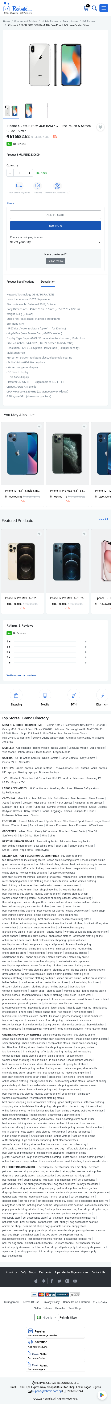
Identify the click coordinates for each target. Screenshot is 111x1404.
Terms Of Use (31, 1302)
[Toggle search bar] (94, 8)
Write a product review (21, 675)
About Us (11, 1272)
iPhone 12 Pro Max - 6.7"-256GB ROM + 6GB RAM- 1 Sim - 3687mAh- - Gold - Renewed (22, 598)
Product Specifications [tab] (20, 281)
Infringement (12, 1302)
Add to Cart (55, 215)
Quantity (12, 165)
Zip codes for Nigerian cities (71, 1272)
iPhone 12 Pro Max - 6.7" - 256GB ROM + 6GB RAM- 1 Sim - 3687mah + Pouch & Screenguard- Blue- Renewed (67, 598)
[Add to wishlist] (39, 533)
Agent (55, 1366)
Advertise (55, 1344)
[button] (103, 8)
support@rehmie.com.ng (47, 1391)
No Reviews (19, 143)
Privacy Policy (51, 1302)
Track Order (100, 1302)
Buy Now (55, 226)
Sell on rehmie (55, 261)
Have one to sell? (55, 254)
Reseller (60, 1308)
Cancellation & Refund (76, 1302)
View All (103, 519)
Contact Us (98, 1272)
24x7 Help (75, 1308)
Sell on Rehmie (43, 1308)
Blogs (32, 1272)
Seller (55, 1355)
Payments (45, 1272)
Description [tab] (48, 281)
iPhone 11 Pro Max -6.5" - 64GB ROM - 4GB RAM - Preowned (67, 490)
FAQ (23, 1272)
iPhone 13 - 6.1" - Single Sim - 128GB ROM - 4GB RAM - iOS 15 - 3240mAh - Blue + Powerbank (22, 490)
